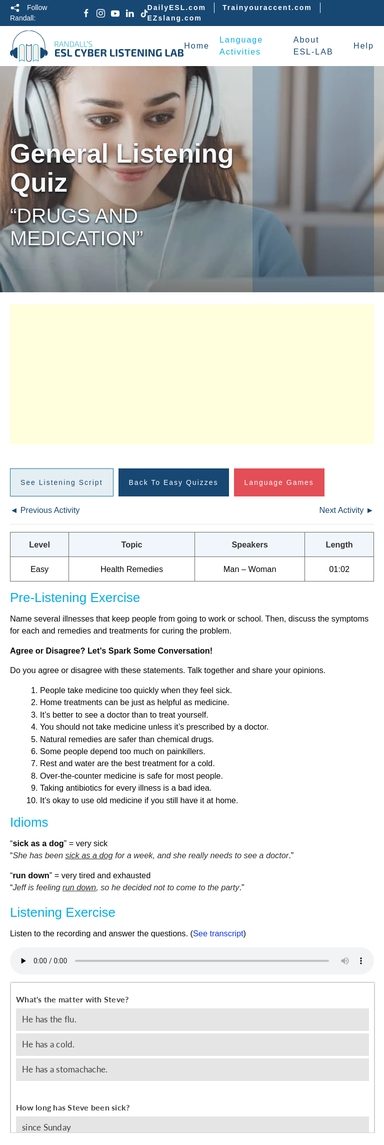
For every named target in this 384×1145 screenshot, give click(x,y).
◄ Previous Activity (45, 509)
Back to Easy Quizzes (173, 482)
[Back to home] (97, 46)
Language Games (279, 482)
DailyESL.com (177, 8)
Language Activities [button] (241, 46)
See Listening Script (61, 482)
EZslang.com (175, 18)
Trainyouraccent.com (267, 8)
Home (197, 46)
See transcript (218, 933)
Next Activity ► (347, 509)
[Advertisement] (192, 374)
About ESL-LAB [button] (314, 46)
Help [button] (364, 46)
